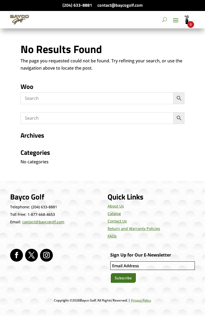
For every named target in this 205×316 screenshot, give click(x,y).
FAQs (112, 236)
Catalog (114, 213)
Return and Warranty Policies (134, 228)
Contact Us (117, 221)
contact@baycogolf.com (120, 5)
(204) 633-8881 (77, 5)
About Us (116, 206)
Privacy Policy (141, 300)
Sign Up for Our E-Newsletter (140, 255)
